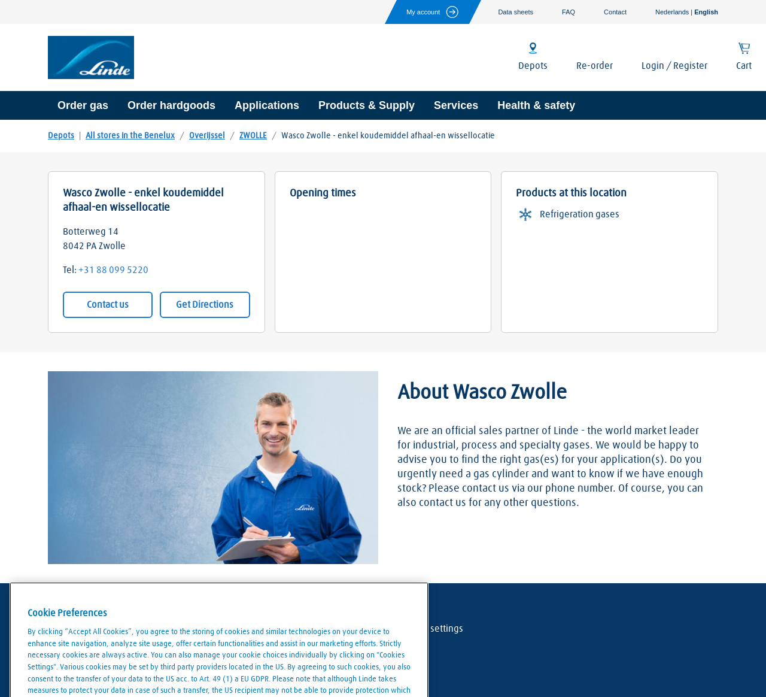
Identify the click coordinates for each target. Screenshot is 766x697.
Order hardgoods (171, 105)
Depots (61, 136)
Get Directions (204, 305)
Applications (267, 105)
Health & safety (536, 105)
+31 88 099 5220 (113, 270)
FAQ (568, 12)
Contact (615, 12)
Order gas (82, 105)
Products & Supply (366, 105)
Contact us (108, 305)
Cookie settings (431, 629)
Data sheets (515, 12)
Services (456, 105)
